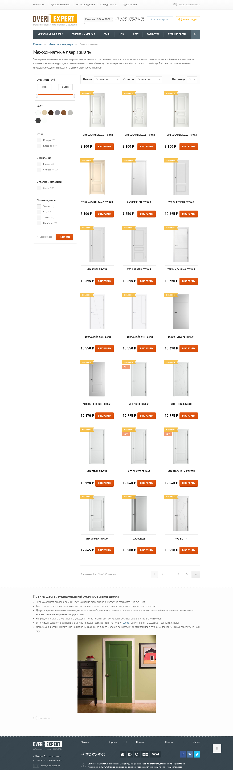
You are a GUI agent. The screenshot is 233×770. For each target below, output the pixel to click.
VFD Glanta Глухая (139, 471)
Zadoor (48, 218)
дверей (126, 622)
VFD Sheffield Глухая (181, 202)
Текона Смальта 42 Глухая (97, 202)
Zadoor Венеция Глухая (97, 404)
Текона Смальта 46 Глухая (97, 135)
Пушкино (140, 742)
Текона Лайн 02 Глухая (97, 336)
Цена (121, 34)
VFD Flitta (181, 538)
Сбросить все (46, 237)
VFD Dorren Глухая (97, 538)
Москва (196, 742)
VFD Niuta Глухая (139, 404)
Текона (48, 206)
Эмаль (49, 188)
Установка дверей (85, 4)
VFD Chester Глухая (139, 269)
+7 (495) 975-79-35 (129, 19)
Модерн (49, 140)
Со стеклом (50, 170)
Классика (50, 146)
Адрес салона (130, 4)
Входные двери (177, 34)
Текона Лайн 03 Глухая (181, 269)
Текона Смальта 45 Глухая (139, 135)
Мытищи (85, 742)
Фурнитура (153, 34)
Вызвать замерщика (159, 19)
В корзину (104, 146)
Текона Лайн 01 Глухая (139, 336)
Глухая (48, 164)
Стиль (107, 34)
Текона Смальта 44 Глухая (181, 135)
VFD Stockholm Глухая (181, 471)
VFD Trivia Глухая (97, 471)
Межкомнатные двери (50, 34)
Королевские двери (48, 744)
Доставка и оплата (60, 4)
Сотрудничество (108, 4)
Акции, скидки (189, 19)
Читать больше (45, 718)
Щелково (169, 742)
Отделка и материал (83, 34)
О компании (39, 4)
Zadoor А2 (139, 538)
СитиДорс (50, 223)
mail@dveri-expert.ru (50, 765)
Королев (113, 742)
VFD (47, 212)
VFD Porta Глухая (97, 269)
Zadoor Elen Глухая (139, 202)
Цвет (135, 34)
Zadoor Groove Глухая (181, 336)
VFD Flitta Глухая (181, 404)
